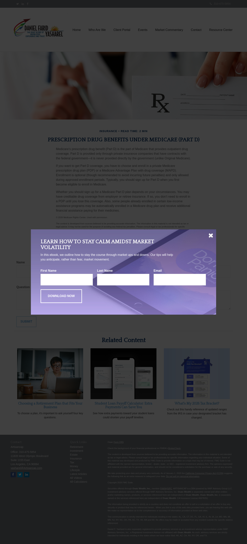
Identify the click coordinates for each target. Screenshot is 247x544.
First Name (49, 270)
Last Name (105, 270)
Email (158, 270)
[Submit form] (61, 296)
